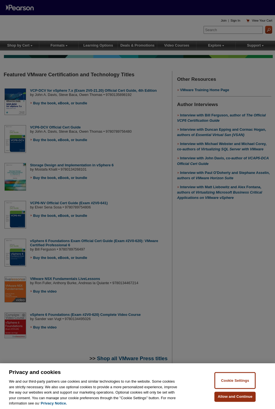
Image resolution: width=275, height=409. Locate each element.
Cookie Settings (235, 380)
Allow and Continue (235, 396)
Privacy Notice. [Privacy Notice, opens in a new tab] (54, 403)
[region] (137, 386)
